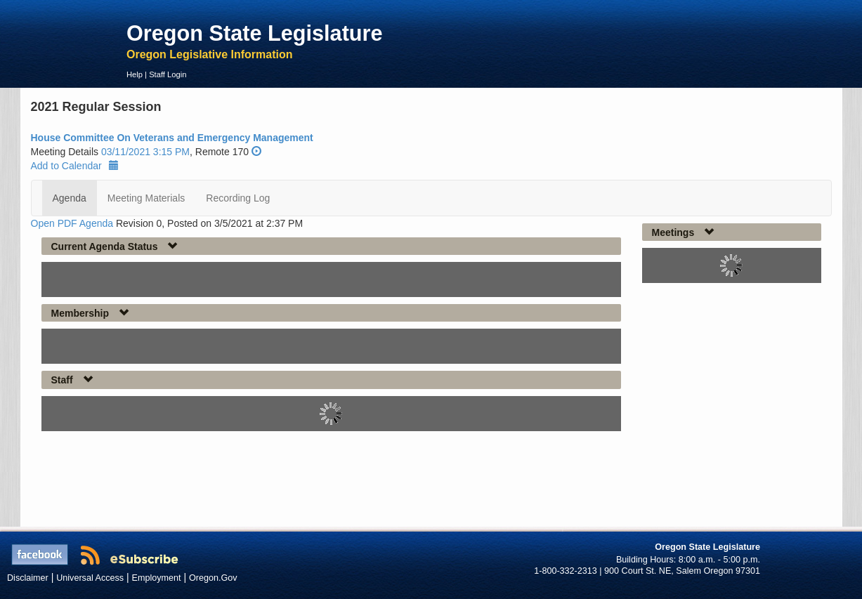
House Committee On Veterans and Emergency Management (172, 137)
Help (134, 74)
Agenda (69, 198)
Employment (156, 578)
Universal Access (90, 578)
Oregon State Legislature (254, 33)
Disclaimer (27, 578)
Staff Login (167, 74)
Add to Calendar (75, 165)
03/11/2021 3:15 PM (145, 151)
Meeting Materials (146, 198)
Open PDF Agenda (72, 223)
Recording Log (238, 198)
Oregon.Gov (213, 578)
